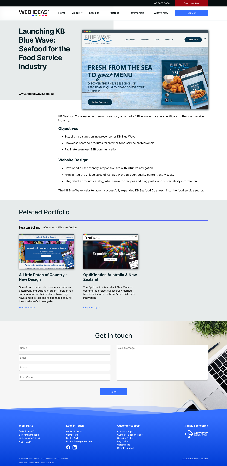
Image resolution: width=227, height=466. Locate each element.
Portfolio (114, 12)
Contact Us (72, 434)
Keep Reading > (27, 307)
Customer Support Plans (130, 434)
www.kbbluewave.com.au (36, 93)
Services (94, 12)
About (76, 12)
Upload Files (123, 444)
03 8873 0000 (162, 3)
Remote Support (125, 448)
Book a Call (72, 438)
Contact (191, 13)
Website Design (72, 160)
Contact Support (125, 431)
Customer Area (191, 3)
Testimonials (136, 12)
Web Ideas (204, 458)
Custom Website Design (190, 458)
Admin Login (23, 462)
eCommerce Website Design (60, 227)
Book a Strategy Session (79, 441)
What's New (161, 12)
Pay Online (122, 441)
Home (61, 12)
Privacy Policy (34, 462)
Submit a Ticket (125, 438)
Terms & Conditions (47, 462)
